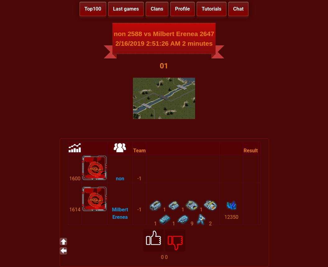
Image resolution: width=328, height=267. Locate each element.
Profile (182, 9)
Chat (238, 9)
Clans (157, 9)
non (120, 179)
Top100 (92, 9)
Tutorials (211, 9)
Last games (126, 9)
